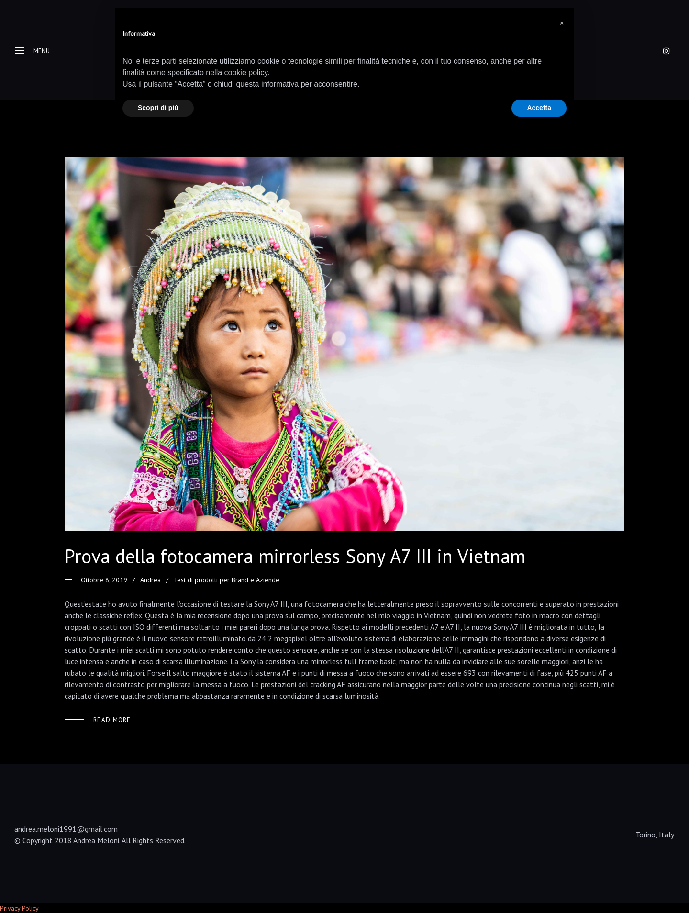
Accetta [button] (539, 107)
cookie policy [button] (245, 72)
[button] (561, 23)
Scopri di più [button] (158, 107)
